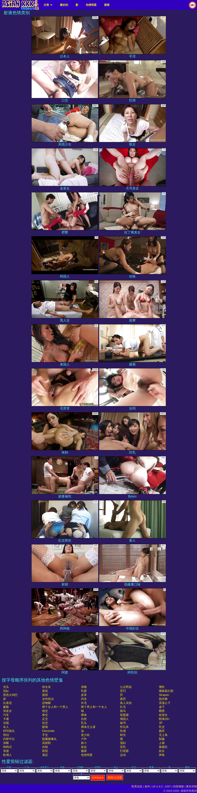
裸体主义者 (88, 726)
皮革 (84, 694)
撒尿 (84, 750)
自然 (84, 718)
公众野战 (126, 686)
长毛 (84, 702)
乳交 (162, 726)
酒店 (45, 754)
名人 (6, 726)
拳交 (45, 714)
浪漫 (6, 750)
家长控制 (191, 786)
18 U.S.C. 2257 (161, 786)
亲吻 (84, 686)
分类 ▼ (48, 4)
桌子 (162, 706)
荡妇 (123, 742)
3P (161, 722)
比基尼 (7, 702)
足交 (45, 718)
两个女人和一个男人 (55, 706)
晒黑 (162, 710)
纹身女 (163, 714)
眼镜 (45, 726)
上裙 (162, 742)
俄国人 (124, 718)
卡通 (6, 718)
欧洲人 (7, 754)
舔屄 (123, 698)
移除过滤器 (114, 777)
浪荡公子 (164, 702)
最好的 (64, 4)
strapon (164, 694)
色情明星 (91, 4)
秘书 (123, 722)
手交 (45, 734)
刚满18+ (164, 718)
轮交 (45, 722)
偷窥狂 (163, 746)
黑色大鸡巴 (10, 694)
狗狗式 (7, 746)
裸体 (84, 714)
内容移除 (178, 786)
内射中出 (9, 738)
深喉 (6, 742)
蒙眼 (6, 706)
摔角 (162, 754)
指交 (45, 710)
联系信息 (136, 786)
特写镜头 (9, 730)
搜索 (106, 4)
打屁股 (124, 750)
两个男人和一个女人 (94, 706)
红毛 (123, 706)
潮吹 (162, 686)
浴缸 (6, 690)
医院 (45, 750)
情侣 (6, 734)
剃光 (123, 734)
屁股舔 (124, 714)
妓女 (162, 750)
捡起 (84, 746)
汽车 (6, 714)
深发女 (7, 710)
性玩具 (124, 726)
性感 (123, 730)
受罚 (123, 690)
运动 (123, 754)
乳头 (84, 722)
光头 (6, 686)
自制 (45, 746)
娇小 (84, 742)
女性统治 (48, 698)
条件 (147, 786)
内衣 (84, 698)
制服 (162, 738)
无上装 (163, 734)
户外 (84, 738)
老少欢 (85, 734)
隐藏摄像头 (49, 738)
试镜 (6, 722)
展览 (45, 690)
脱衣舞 (163, 698)
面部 (45, 694)
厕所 (162, 730)
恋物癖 (46, 702)
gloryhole (48, 730)
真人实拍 (126, 702)
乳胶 (84, 690)
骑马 (123, 710)
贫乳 (123, 746)
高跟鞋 (46, 742)
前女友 (46, 686)
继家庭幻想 (166, 690)
